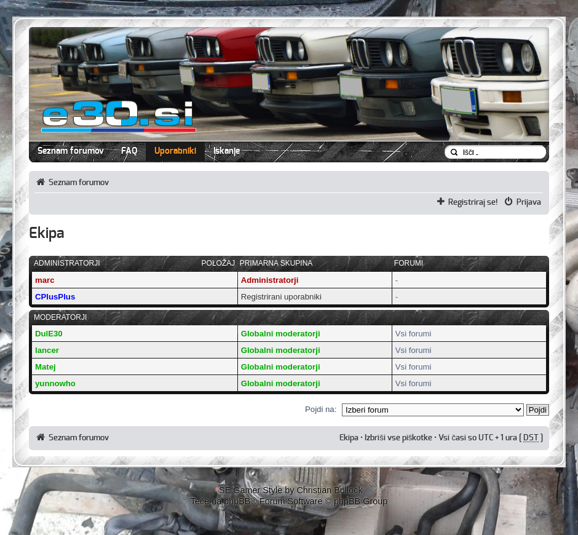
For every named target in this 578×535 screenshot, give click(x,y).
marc (45, 280)
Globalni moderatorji (280, 333)
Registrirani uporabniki (281, 296)
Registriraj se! (473, 202)
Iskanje (226, 151)
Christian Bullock (329, 490)
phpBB (237, 501)
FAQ (129, 151)
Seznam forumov (71, 151)
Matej (45, 366)
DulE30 (49, 333)
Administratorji (270, 280)
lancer (47, 350)
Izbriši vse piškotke (399, 438)
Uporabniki (175, 151)
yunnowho (55, 383)
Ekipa (348, 438)
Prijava (529, 202)
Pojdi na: (320, 409)
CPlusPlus (55, 296)
